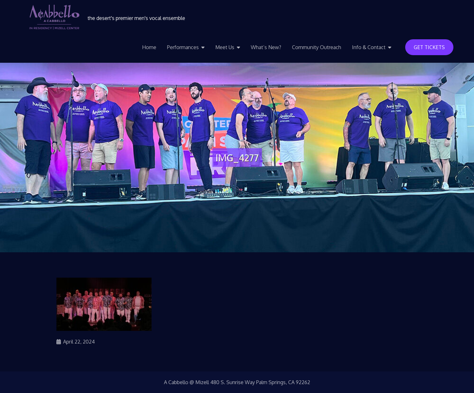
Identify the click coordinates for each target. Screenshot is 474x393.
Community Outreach (316, 47)
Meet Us (224, 47)
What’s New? (266, 47)
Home (149, 47)
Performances (183, 47)
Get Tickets (429, 47)
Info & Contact (369, 47)
